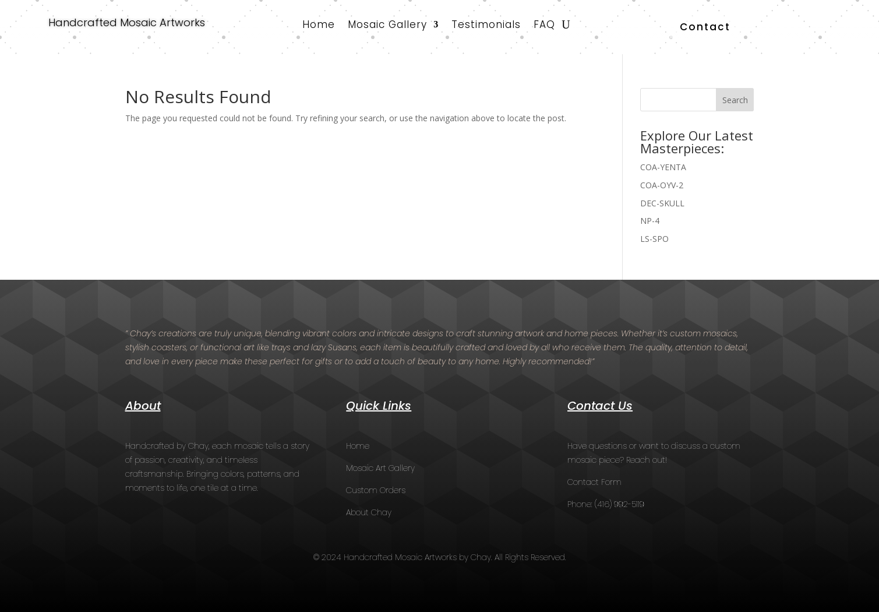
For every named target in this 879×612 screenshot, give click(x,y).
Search (735, 99)
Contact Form (594, 482)
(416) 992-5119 (619, 504)
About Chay (368, 512)
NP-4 (649, 220)
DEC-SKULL (662, 203)
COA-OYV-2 (661, 185)
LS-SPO (654, 238)
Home (318, 25)
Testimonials (486, 25)
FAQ (544, 25)
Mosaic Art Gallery (380, 468)
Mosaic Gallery (387, 25)
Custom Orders (375, 490)
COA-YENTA (663, 167)
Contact (705, 27)
